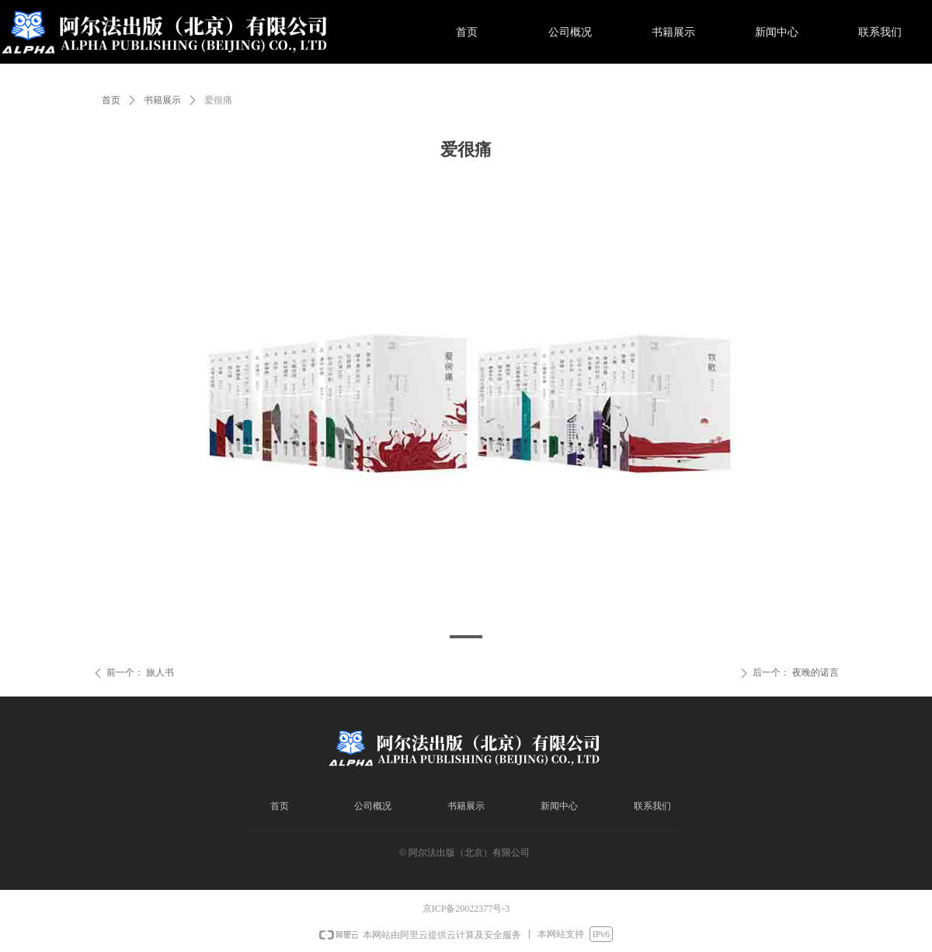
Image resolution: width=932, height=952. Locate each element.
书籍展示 (162, 100)
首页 (111, 100)
